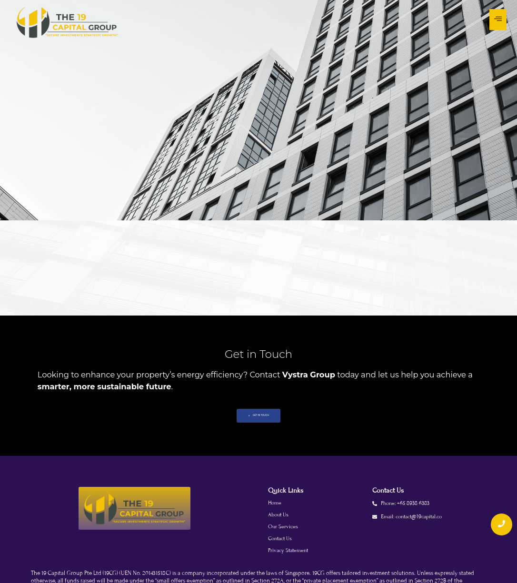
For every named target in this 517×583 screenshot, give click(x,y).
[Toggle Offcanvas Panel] (498, 19)
